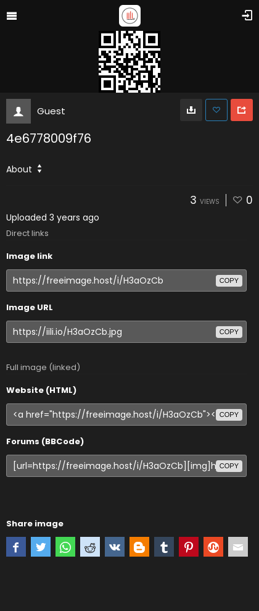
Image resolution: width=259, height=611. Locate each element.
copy (229, 280)
